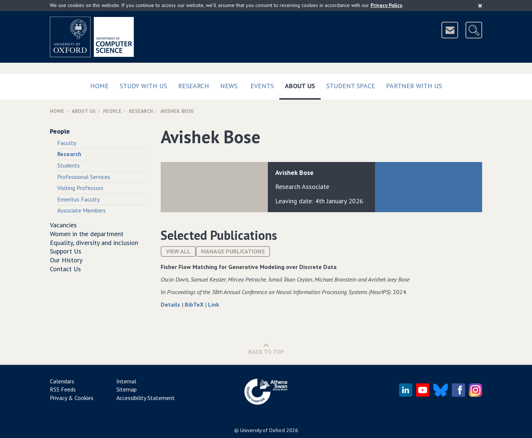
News (229, 86)
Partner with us (414, 86)
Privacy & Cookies (71, 397)
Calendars (62, 381)
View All (178, 251)
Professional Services (83, 176)
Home (99, 86)
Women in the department (86, 234)
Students (68, 165)
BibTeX (195, 304)
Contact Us (65, 269)
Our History (66, 260)
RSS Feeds (63, 389)
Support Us (65, 251)
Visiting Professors (80, 188)
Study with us (143, 86)
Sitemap (126, 389)
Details (171, 304)
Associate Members (81, 210)
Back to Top (266, 348)
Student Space (350, 86)
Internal (126, 381)
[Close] (480, 5)
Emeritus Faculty (78, 199)
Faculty (66, 142)
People (112, 111)
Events (262, 86)
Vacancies (63, 225)
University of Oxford (262, 430)
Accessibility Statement (145, 397)
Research (193, 86)
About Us (303, 84)
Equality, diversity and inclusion (94, 242)
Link (213, 304)
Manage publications (233, 251)
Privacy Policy (386, 5)
